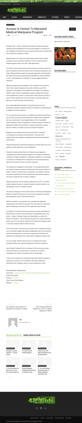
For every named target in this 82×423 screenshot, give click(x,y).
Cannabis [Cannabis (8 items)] (61, 118)
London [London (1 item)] (69, 133)
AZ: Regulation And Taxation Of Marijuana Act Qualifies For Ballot (16, 308)
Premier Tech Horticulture (65, 189)
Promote (66, 17)
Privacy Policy (49, 418)
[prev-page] (7, 378)
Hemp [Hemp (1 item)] (57, 130)
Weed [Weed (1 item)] (57, 156)
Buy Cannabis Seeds (63, 194)
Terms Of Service (59, 418)
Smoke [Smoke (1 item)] (57, 153)
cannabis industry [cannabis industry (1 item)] (60, 120)
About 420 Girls (35, 418)
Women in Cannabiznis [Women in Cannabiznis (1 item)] (61, 159)
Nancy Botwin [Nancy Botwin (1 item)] (68, 144)
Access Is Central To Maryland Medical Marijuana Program (32, 273)
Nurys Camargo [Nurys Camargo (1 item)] (59, 147)
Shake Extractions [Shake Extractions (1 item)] (66, 150)
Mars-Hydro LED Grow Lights (66, 191)
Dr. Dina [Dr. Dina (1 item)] (71, 123)
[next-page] (10, 378)
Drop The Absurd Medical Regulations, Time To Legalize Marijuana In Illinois (42, 309)
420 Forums (55, 17)
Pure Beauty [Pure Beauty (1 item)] (58, 150)
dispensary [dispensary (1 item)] (65, 123)
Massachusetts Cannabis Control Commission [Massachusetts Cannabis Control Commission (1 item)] (63, 140)
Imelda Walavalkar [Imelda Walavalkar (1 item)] (64, 130)
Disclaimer (68, 418)
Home (4, 17)
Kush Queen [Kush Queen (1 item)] (58, 133)
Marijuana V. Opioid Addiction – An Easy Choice (11, 352)
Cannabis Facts (42, 17)
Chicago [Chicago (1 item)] (67, 120)
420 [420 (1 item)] (56, 111)
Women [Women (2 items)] (62, 156)
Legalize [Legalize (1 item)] (64, 133)
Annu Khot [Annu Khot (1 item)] (58, 114)
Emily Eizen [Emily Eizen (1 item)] (58, 127)
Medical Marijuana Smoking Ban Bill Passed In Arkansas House (29, 370)
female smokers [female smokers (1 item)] (65, 127)
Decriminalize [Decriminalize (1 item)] (59, 123)
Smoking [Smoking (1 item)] (62, 153)
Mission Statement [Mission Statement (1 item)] (60, 144)
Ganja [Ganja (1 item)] (72, 127)
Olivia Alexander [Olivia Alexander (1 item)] (68, 147)
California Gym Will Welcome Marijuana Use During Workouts (44, 352)
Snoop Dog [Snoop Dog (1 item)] (67, 153)
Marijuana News (27, 17)
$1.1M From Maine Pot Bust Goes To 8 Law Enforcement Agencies (12, 370)
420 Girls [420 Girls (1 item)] (60, 111)
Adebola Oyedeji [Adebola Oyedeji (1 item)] (67, 111)
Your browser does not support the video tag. (65, 53)
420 (9, 35)
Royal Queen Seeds (63, 174)
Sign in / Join (16, 4)
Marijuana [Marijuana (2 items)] (59, 136)
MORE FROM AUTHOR (31, 335)
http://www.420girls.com (24, 322)
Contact (42, 418)
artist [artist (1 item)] (63, 114)
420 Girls (14, 17)
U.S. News (15, 278)
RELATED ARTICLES (14, 335)
